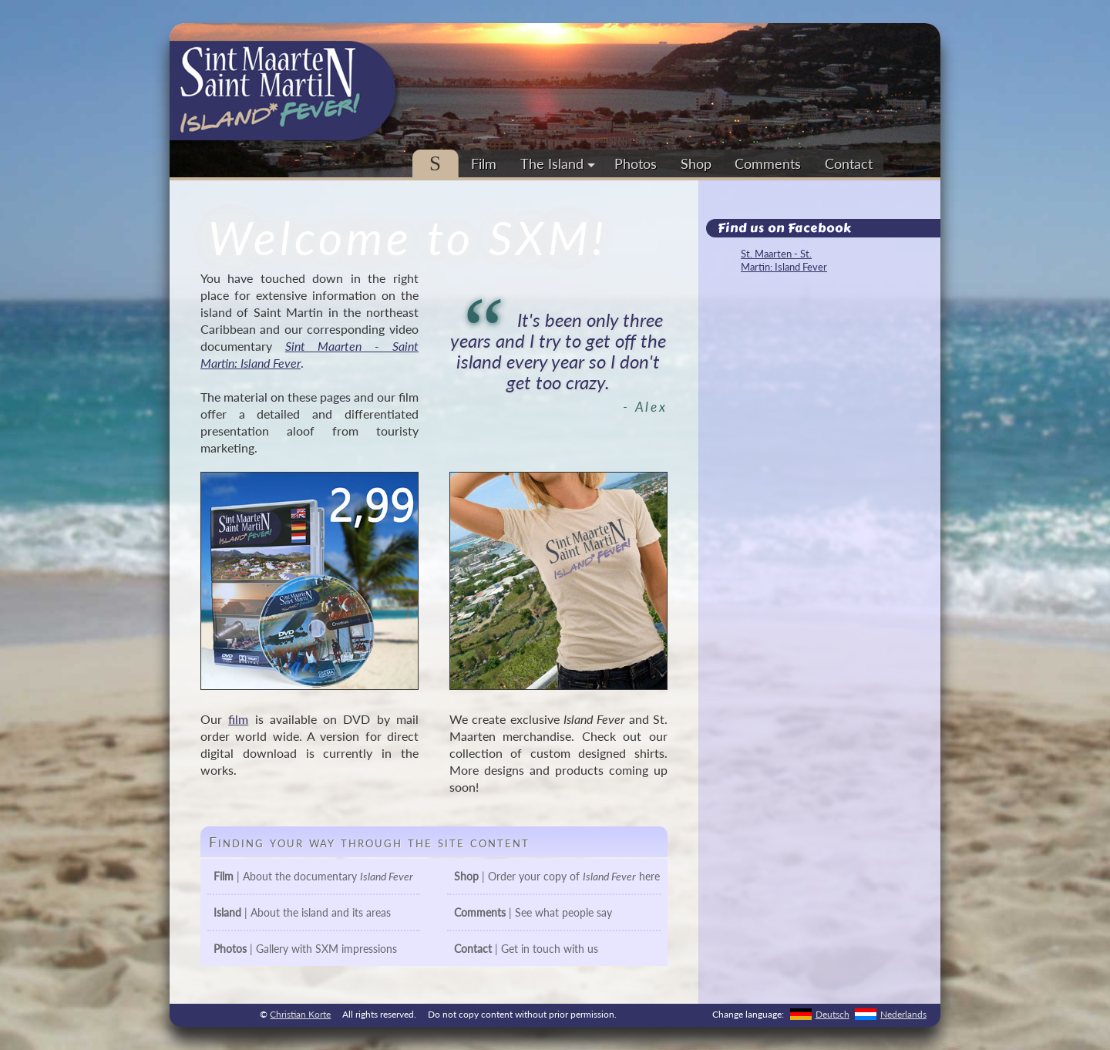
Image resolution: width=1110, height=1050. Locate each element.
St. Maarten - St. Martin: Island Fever (784, 260)
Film (483, 163)
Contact (849, 163)
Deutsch (832, 1014)
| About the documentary (313, 876)
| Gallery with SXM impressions (305, 948)
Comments (768, 163)
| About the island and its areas (302, 912)
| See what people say (533, 912)
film (238, 719)
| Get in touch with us (526, 948)
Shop (696, 163)
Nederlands (903, 1014)
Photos (635, 163)
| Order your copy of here (557, 876)
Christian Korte (300, 1014)
